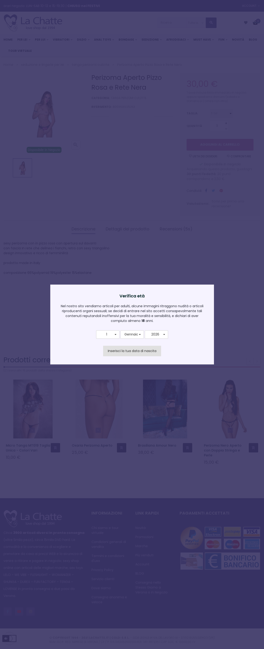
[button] (107, 334)
